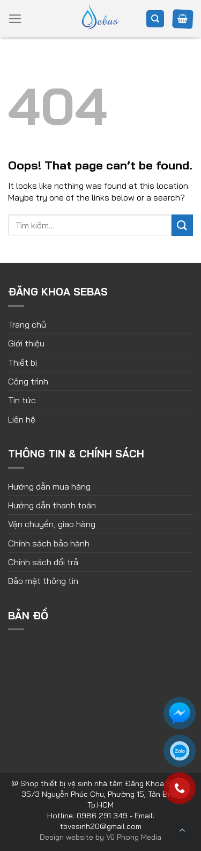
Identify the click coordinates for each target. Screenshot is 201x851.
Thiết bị (22, 362)
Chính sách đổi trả (43, 562)
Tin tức (22, 400)
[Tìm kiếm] (155, 19)
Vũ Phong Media (133, 837)
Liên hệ (21, 419)
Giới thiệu (26, 343)
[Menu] (15, 19)
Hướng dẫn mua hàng (49, 486)
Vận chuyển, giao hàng (51, 524)
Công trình (28, 381)
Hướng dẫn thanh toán (52, 505)
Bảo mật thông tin (43, 580)
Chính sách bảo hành (49, 543)
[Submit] (182, 224)
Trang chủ (27, 324)
